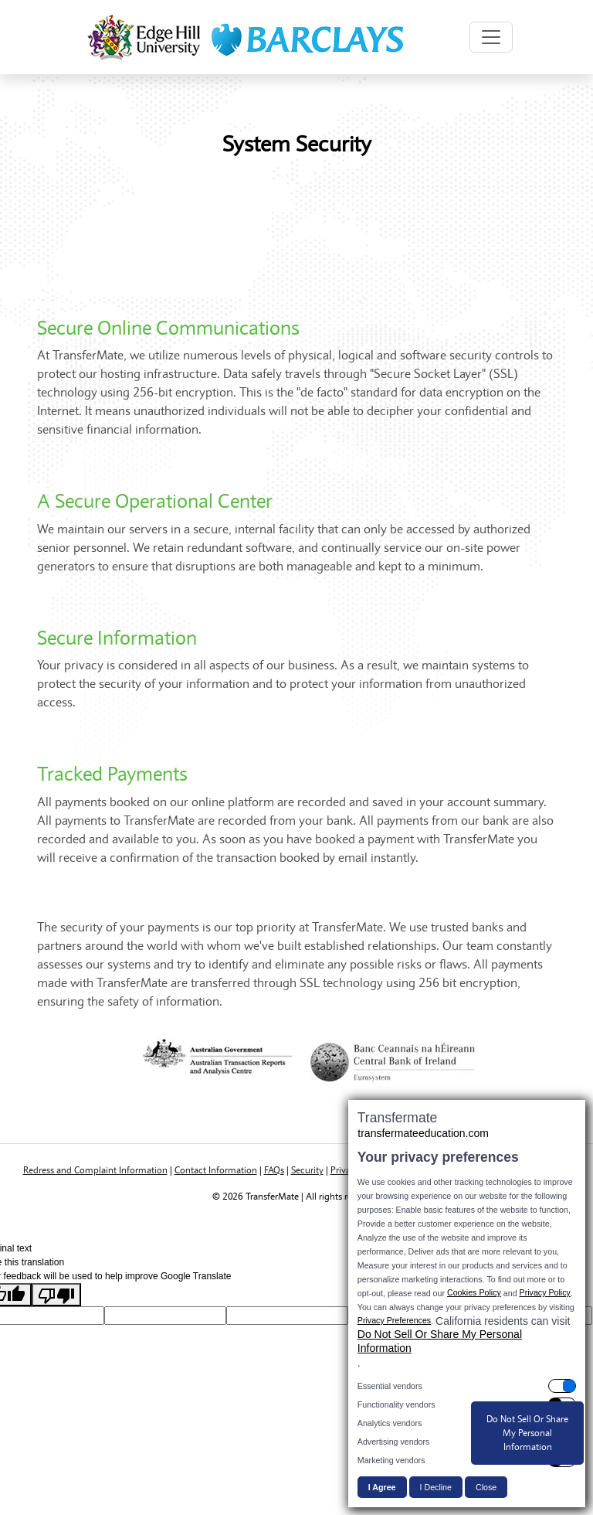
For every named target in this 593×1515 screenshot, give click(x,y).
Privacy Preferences (394, 1320)
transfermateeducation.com (423, 1133)
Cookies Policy (474, 1292)
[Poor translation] (56, 1294)
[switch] (466, 1386)
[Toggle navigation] (491, 37)
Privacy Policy (545, 1292)
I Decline (436, 1487)
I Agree (382, 1487)
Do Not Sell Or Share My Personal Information (439, 1341)
